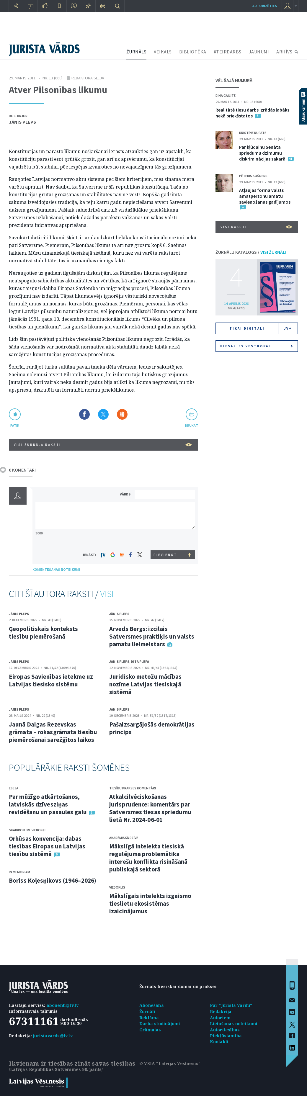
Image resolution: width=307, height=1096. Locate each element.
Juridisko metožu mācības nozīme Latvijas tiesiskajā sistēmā (145, 684)
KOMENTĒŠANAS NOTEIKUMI (56, 569)
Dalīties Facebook (84, 414)
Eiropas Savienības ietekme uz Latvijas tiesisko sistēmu (51, 680)
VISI (107, 594)
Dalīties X (103, 414)
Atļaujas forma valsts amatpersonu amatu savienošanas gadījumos (264, 196)
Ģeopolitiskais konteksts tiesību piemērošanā (43, 632)
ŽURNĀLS (136, 52)
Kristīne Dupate (252, 132)
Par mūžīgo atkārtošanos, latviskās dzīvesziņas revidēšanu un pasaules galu (48, 804)
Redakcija (221, 1011)
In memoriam (19, 872)
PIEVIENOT (165, 555)
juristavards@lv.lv (53, 1035)
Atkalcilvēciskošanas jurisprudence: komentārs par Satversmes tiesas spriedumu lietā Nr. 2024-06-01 (150, 808)
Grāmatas (150, 1030)
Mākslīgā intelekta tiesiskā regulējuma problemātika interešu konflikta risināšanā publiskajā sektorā (148, 857)
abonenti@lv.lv (63, 1005)
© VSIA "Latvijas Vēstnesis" (169, 1063)
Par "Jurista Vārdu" (231, 1005)
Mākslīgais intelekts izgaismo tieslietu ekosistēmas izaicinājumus (150, 903)
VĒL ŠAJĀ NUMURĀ (233, 80)
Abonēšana (151, 1005)
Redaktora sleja (87, 78)
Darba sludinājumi (159, 1023)
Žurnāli (147, 1011)
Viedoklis (117, 887)
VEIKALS (163, 52)
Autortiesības (225, 1030)
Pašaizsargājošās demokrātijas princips (152, 728)
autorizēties (264, 6)
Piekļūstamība (226, 1035)
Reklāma (149, 1017)
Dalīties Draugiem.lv (122, 414)
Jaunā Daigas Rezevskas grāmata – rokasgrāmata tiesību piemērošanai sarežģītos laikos (53, 732)
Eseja (13, 788)
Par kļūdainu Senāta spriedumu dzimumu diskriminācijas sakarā (262, 153)
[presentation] (165, 539)
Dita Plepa (140, 661)
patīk (14, 425)
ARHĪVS (284, 52)
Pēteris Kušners (253, 176)
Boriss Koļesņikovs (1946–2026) (52, 880)
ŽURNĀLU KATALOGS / (250, 252)
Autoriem (220, 1017)
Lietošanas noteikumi (234, 1023)
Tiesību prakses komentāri (132, 788)
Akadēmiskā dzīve (123, 837)
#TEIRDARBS (227, 52)
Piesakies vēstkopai (256, 346)
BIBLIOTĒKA (192, 52)
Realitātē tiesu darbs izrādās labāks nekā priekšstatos (252, 113)
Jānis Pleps (22, 122)
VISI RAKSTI (256, 227)
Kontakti (219, 1041)
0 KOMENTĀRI (22, 470)
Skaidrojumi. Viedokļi (27, 830)
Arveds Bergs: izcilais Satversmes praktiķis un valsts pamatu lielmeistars (151, 636)
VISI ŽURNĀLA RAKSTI (103, 445)
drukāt (191, 425)
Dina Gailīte (225, 95)
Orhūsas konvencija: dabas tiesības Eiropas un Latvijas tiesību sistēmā (47, 846)
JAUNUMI (259, 52)
